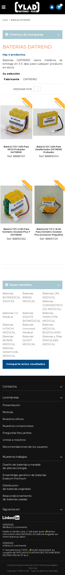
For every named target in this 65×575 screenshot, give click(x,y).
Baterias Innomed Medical (29, 328)
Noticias (8, 412)
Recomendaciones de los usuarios (25, 446)
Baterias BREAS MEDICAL (29, 297)
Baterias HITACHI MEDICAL (9, 328)
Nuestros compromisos (18, 426)
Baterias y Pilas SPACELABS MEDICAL (52, 340)
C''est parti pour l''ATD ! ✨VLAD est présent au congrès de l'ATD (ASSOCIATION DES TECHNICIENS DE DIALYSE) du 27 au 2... (31, 552)
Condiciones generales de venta (22, 565)
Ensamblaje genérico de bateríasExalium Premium (24, 476)
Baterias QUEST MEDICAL (29, 340)
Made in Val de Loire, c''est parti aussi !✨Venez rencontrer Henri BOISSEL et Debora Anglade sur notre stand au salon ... (30, 534)
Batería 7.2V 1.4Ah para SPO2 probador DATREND (16, 149)
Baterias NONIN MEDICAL (9, 340)
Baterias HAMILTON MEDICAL (50, 316)
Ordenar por (22, 89)
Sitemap (33, 568)
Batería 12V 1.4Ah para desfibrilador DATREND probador (48, 149)
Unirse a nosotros (14, 439)
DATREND (30, 79)
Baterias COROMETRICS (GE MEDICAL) (52, 305)
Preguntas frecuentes (17, 433)
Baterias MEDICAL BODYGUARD (51, 328)
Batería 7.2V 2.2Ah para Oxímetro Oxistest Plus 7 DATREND (16, 232)
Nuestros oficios (13, 419)
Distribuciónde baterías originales (17, 487)
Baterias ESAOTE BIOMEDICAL (32, 316)
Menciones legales (48, 565)
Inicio (5, 20)
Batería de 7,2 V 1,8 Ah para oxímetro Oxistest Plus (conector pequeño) (48, 232)
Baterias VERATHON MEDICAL (10, 351)
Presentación (11, 405)
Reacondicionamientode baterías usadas (17, 497)
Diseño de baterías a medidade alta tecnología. (21, 466)
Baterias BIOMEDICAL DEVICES (12, 297)
